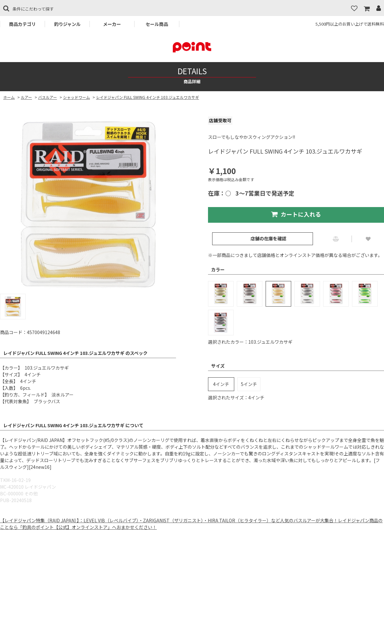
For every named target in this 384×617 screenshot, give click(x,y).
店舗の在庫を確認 (268, 238)
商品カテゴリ (22, 24)
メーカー (112, 24)
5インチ (249, 384)
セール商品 (157, 24)
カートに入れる (296, 214)
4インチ (221, 384)
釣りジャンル (67, 24)
